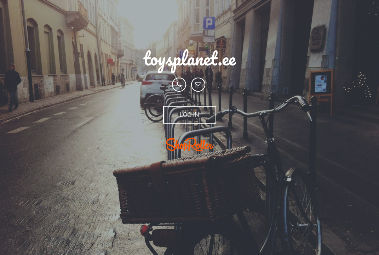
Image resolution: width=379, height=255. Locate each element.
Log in (189, 114)
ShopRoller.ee (189, 144)
